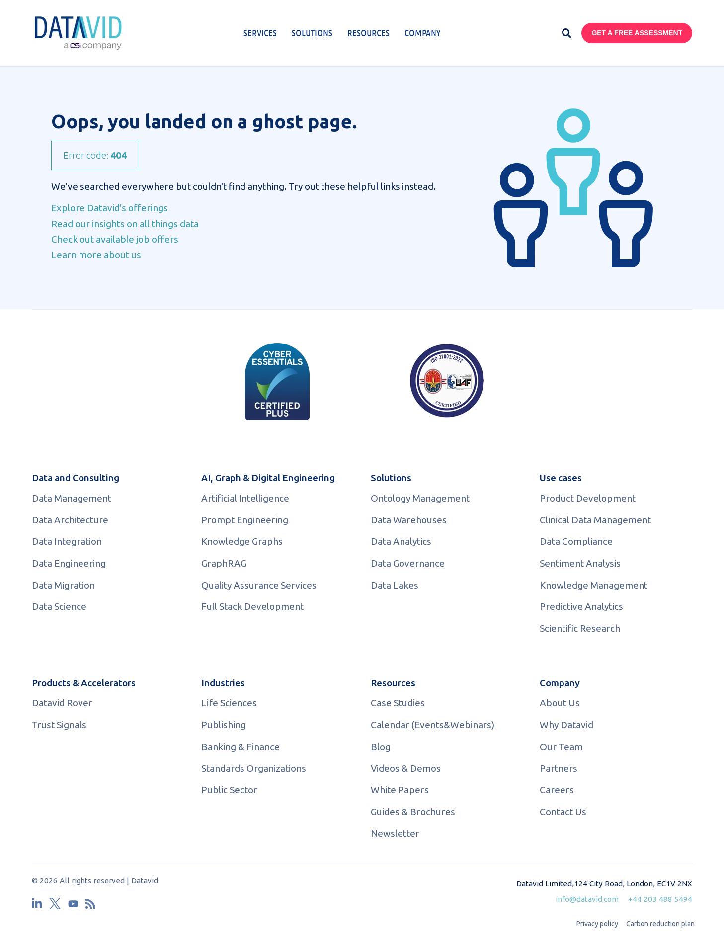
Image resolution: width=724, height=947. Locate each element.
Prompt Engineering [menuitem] (244, 520)
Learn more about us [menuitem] (96, 254)
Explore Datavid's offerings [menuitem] (109, 207)
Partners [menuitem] (558, 768)
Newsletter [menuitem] (395, 833)
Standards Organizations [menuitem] (253, 768)
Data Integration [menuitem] (67, 541)
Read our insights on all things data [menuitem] (125, 223)
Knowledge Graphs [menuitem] (242, 541)
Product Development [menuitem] (588, 498)
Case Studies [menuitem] (398, 702)
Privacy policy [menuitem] (597, 924)
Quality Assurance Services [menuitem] (259, 585)
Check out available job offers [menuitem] (114, 239)
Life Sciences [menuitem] (229, 702)
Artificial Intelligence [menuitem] (245, 498)
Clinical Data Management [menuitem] (595, 520)
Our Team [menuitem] (561, 746)
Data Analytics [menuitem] (401, 541)
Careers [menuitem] (557, 789)
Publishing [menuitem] (223, 724)
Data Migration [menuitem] (63, 585)
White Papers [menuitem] (400, 789)
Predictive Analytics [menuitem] (581, 606)
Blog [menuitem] (381, 746)
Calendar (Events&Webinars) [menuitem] (432, 724)
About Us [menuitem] (560, 702)
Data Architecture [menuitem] (70, 520)
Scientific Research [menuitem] (580, 628)
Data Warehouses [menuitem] (409, 520)
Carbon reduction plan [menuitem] (660, 924)
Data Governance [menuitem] (408, 563)
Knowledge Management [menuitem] (593, 585)
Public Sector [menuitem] (229, 789)
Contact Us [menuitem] (563, 811)
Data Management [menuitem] (71, 498)
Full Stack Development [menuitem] (252, 606)
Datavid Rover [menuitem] (62, 702)
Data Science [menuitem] (59, 606)
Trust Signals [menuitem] (59, 724)
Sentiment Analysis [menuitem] (580, 563)
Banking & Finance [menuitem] (240, 746)
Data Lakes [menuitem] (394, 585)
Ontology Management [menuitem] (420, 498)
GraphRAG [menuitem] (223, 563)
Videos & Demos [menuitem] (406, 768)
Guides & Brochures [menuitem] (413, 811)
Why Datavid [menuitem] (566, 724)
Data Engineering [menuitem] (69, 563)
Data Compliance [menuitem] (576, 541)
